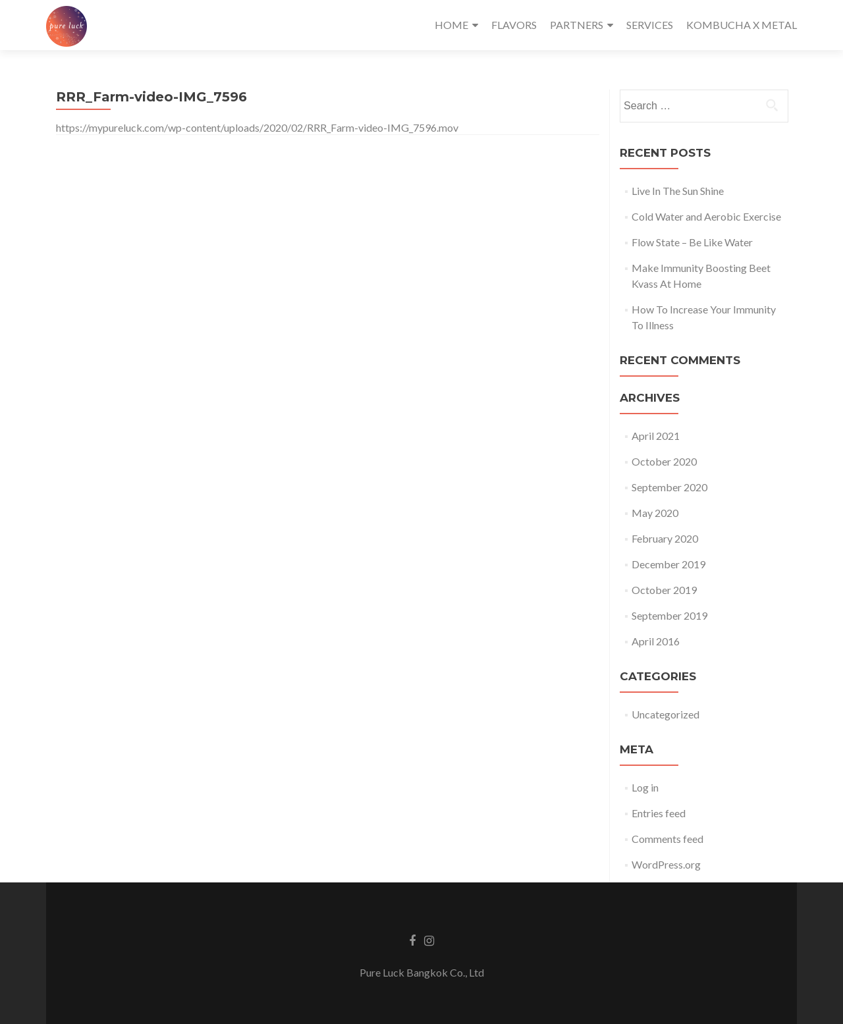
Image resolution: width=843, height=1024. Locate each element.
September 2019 (669, 615)
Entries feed (659, 813)
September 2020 (669, 487)
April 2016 (656, 641)
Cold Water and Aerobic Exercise (706, 216)
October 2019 (664, 589)
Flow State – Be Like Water (692, 242)
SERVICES (649, 24)
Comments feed (667, 838)
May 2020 (655, 512)
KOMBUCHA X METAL (741, 24)
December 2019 (668, 564)
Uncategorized (665, 714)
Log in (645, 787)
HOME (451, 24)
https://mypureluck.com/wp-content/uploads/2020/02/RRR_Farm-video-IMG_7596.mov (257, 127)
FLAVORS (514, 24)
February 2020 (665, 538)
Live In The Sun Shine (678, 190)
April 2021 (656, 435)
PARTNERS (576, 24)
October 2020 (664, 461)
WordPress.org (666, 864)
